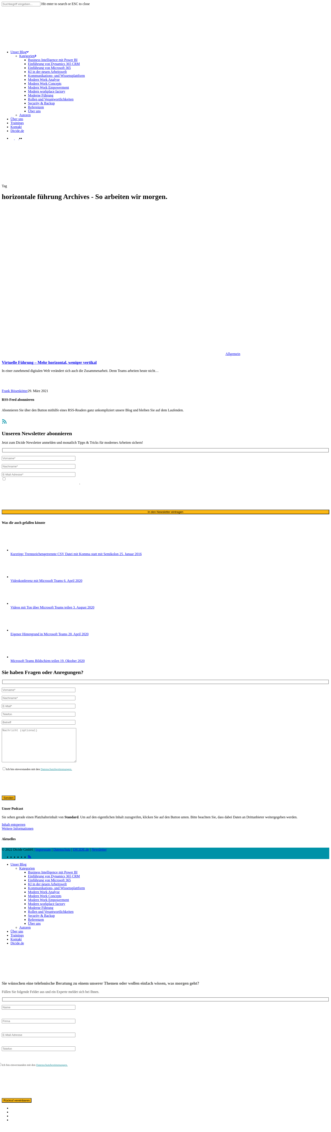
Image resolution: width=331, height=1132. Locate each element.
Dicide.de (17, 950)
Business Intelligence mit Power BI (53, 879)
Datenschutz (62, 856)
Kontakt (16, 946)
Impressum (43, 856)
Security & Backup (41, 922)
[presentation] (35, 497)
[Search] (21, 4)
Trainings (17, 942)
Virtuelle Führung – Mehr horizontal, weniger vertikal (49, 362)
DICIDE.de (81, 856)
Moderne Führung (40, 914)
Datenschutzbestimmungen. (56, 775)
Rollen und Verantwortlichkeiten (51, 918)
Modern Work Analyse (44, 898)
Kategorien (27, 875)
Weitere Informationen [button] (17, 835)
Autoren (25, 934)
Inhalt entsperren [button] (13, 831)
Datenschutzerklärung (291, 479)
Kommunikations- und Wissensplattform (56, 894)
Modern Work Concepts (44, 902)
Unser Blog (18, 871)
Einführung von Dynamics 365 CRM (54, 883)
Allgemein (232, 354)
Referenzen (36, 926)
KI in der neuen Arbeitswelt (47, 891)
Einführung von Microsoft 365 (49, 887)
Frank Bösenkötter (15, 391)
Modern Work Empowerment (48, 906)
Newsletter (99, 856)
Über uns (34, 930)
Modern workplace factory (46, 910)
